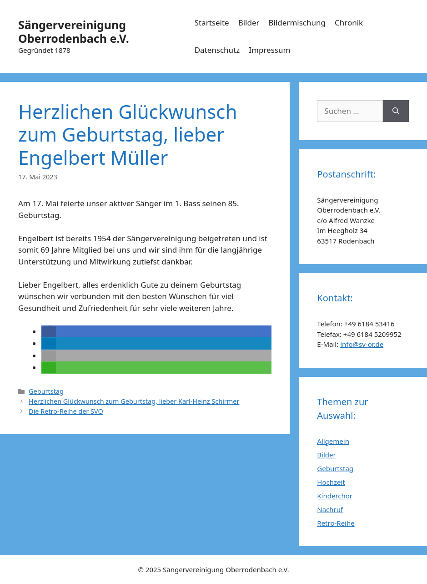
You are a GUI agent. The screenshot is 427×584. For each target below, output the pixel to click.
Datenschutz (217, 50)
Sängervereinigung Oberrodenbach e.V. (73, 31)
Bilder (249, 22)
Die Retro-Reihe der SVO (66, 411)
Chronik (349, 22)
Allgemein (333, 441)
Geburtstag (46, 391)
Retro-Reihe (335, 523)
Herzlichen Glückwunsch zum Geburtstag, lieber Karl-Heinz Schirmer (134, 401)
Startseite (212, 22)
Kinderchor (334, 495)
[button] (48, 331)
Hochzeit (331, 482)
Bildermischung (297, 22)
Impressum (269, 50)
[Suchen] (396, 111)
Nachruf (330, 509)
